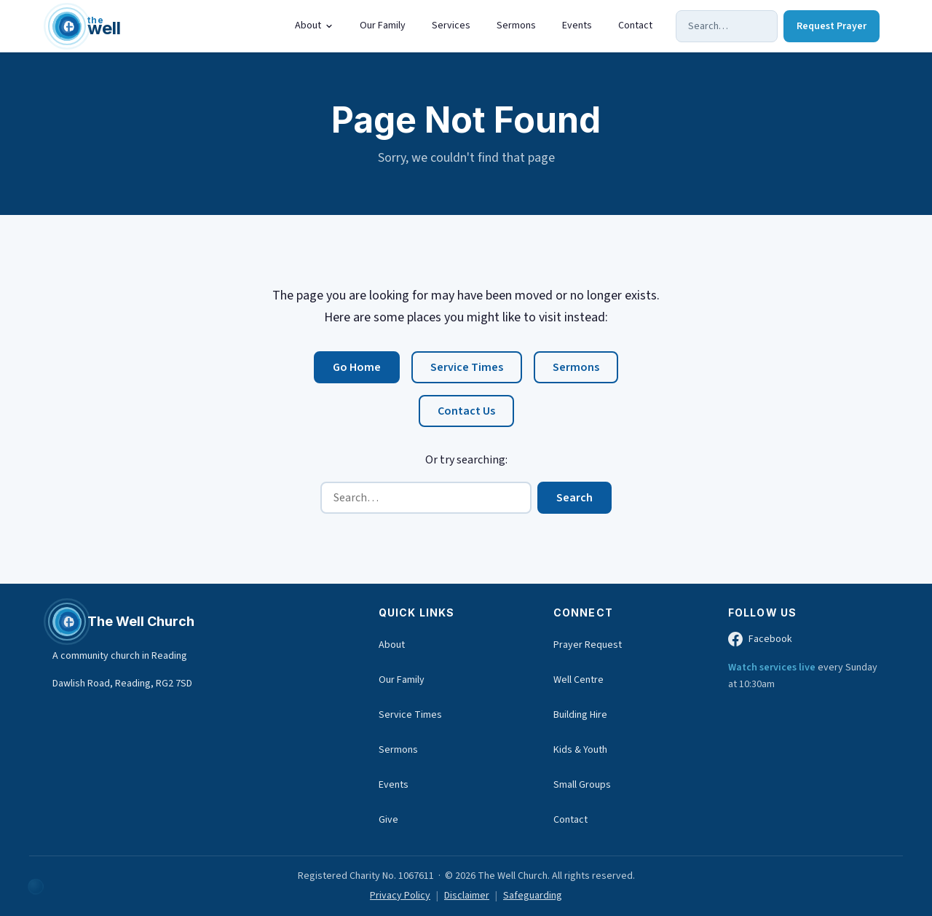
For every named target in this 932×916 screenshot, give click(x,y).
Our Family (383, 25)
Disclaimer (466, 895)
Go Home (357, 368)
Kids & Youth (580, 750)
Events (577, 25)
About (314, 25)
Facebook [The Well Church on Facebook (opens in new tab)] (760, 639)
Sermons (516, 25)
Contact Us (466, 412)
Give (388, 820)
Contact (635, 25)
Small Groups (582, 785)
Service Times (466, 368)
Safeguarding (532, 895)
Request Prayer (831, 26)
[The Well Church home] (86, 26)
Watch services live (773, 667)
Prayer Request (587, 645)
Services (451, 25)
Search (574, 498)
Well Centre (578, 680)
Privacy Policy (400, 895)
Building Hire (580, 715)
